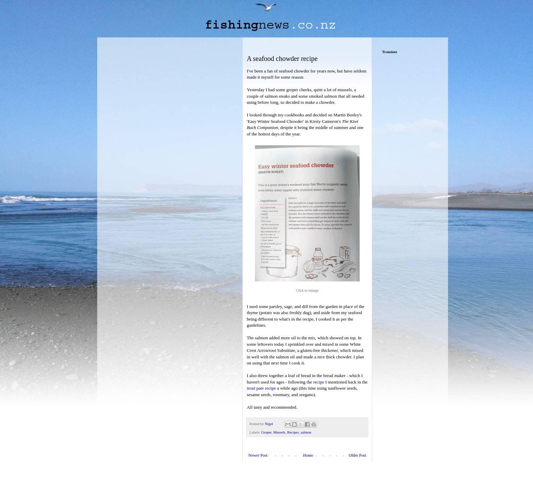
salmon (305, 432)
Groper (266, 432)
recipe (318, 382)
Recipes (293, 432)
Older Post (357, 455)
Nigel (269, 424)
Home (308, 455)
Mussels (279, 432)
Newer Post (258, 455)
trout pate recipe (261, 388)
